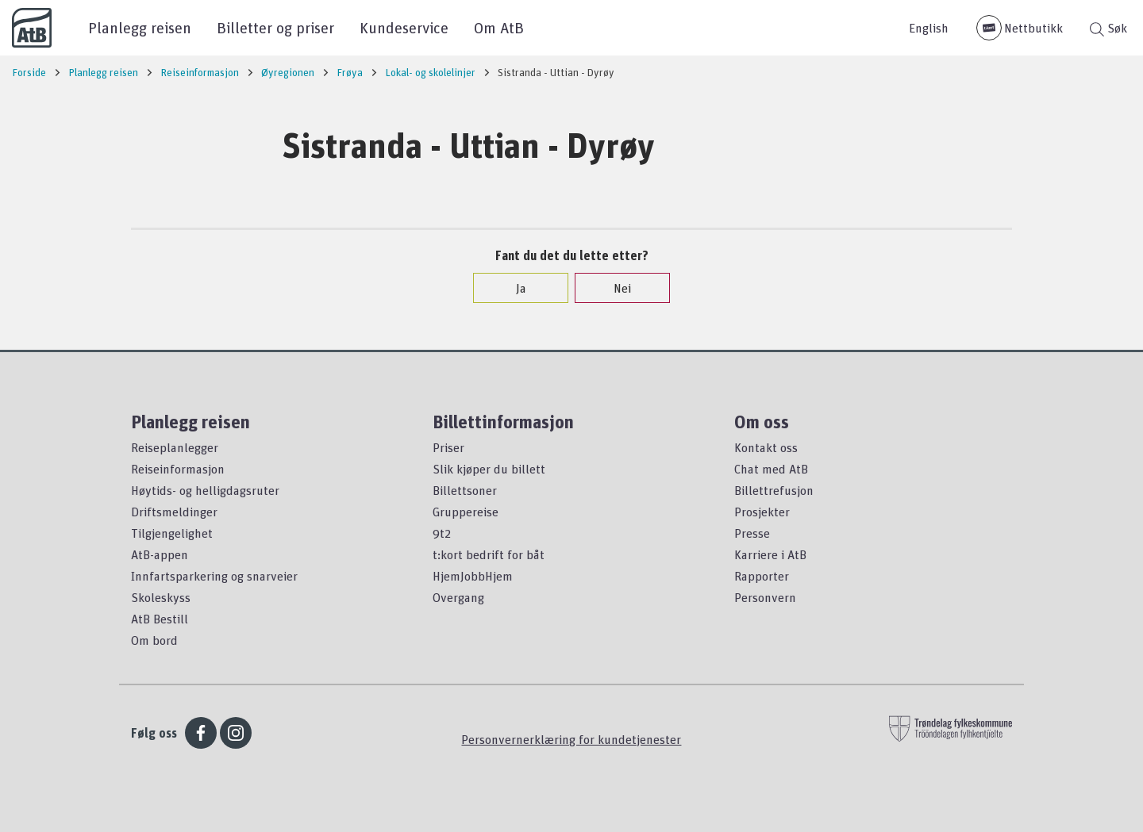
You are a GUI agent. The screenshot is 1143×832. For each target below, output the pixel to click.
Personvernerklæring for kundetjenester (571, 739)
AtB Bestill (159, 619)
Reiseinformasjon (178, 469)
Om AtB (499, 27)
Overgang (458, 597)
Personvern (765, 597)
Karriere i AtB (770, 554)
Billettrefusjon (774, 490)
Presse (752, 533)
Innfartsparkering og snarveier (214, 576)
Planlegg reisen (139, 27)
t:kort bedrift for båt (489, 554)
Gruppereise (465, 512)
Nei (614, 288)
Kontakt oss (766, 447)
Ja (513, 288)
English (929, 28)
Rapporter (761, 576)
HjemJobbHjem (473, 576)
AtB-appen (159, 554)
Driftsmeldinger (174, 512)
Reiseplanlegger (174, 447)
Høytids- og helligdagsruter (205, 490)
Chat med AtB (771, 469)
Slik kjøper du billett (489, 469)
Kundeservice (404, 27)
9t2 (442, 533)
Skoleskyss (160, 597)
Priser (448, 447)
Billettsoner (465, 490)
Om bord (154, 640)
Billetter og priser (275, 27)
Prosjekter (762, 512)
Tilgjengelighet (172, 533)
